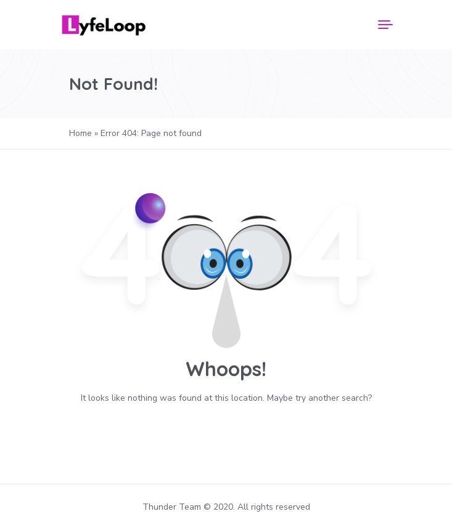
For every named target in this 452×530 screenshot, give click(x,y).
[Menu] (385, 24)
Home (80, 133)
